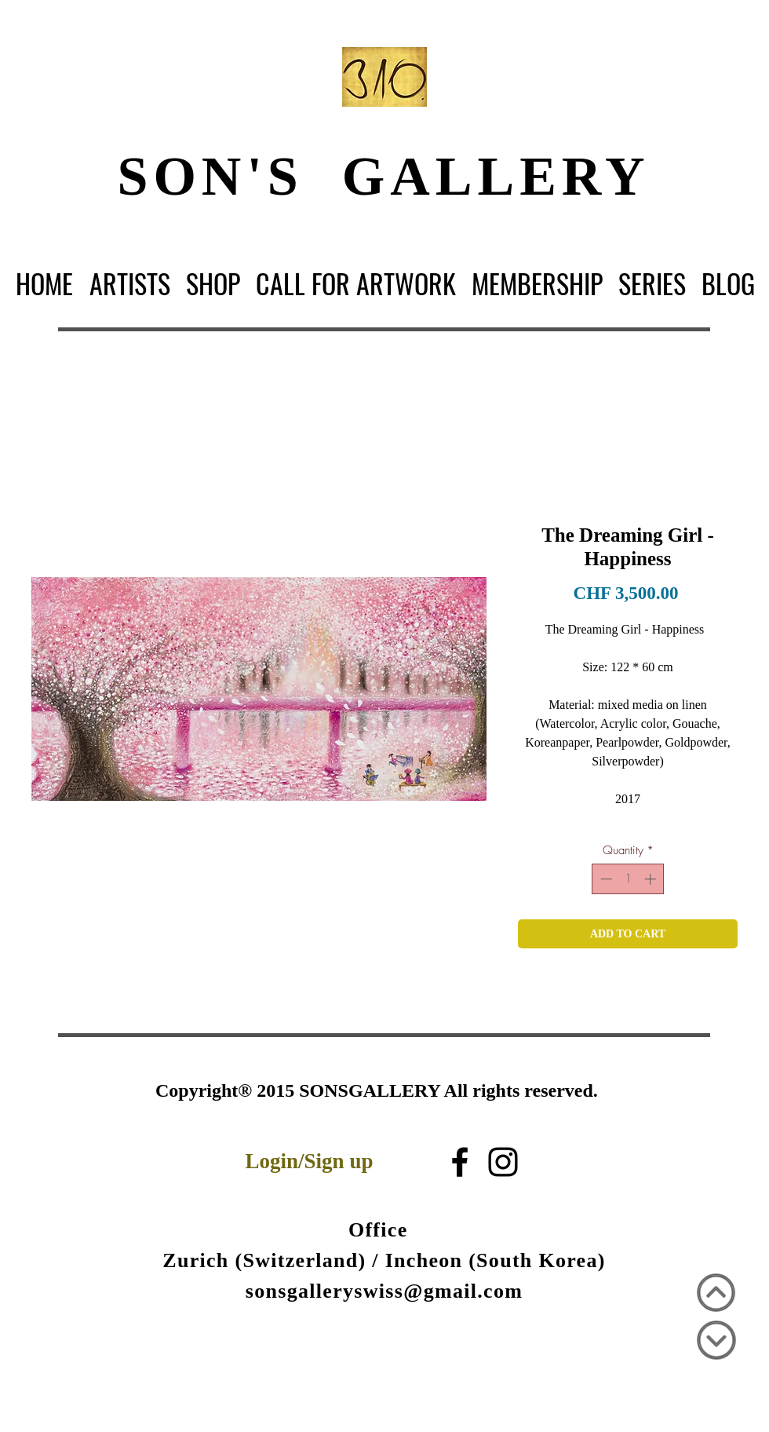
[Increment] (651, 878)
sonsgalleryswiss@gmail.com (384, 1291)
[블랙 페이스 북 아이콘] (459, 1162)
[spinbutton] (628, 878)
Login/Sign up (310, 1161)
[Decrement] (604, 878)
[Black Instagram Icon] (503, 1162)
